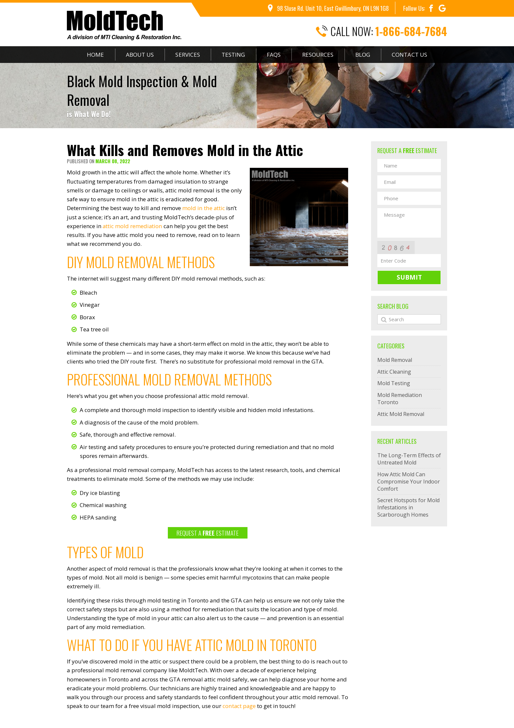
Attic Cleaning (394, 371)
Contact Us (411, 54)
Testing (233, 54)
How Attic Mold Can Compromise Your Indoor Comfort (408, 481)
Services (188, 54)
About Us (139, 54)
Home (94, 54)
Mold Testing (393, 383)
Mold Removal (394, 360)
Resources (319, 54)
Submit (409, 277)
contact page (239, 705)
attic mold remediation (133, 225)
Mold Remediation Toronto (399, 398)
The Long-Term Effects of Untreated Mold (409, 459)
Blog (364, 54)
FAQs (274, 54)
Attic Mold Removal (400, 414)
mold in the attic (203, 208)
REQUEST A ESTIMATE (207, 532)
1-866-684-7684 (411, 31)
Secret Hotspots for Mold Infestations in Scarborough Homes (408, 507)
